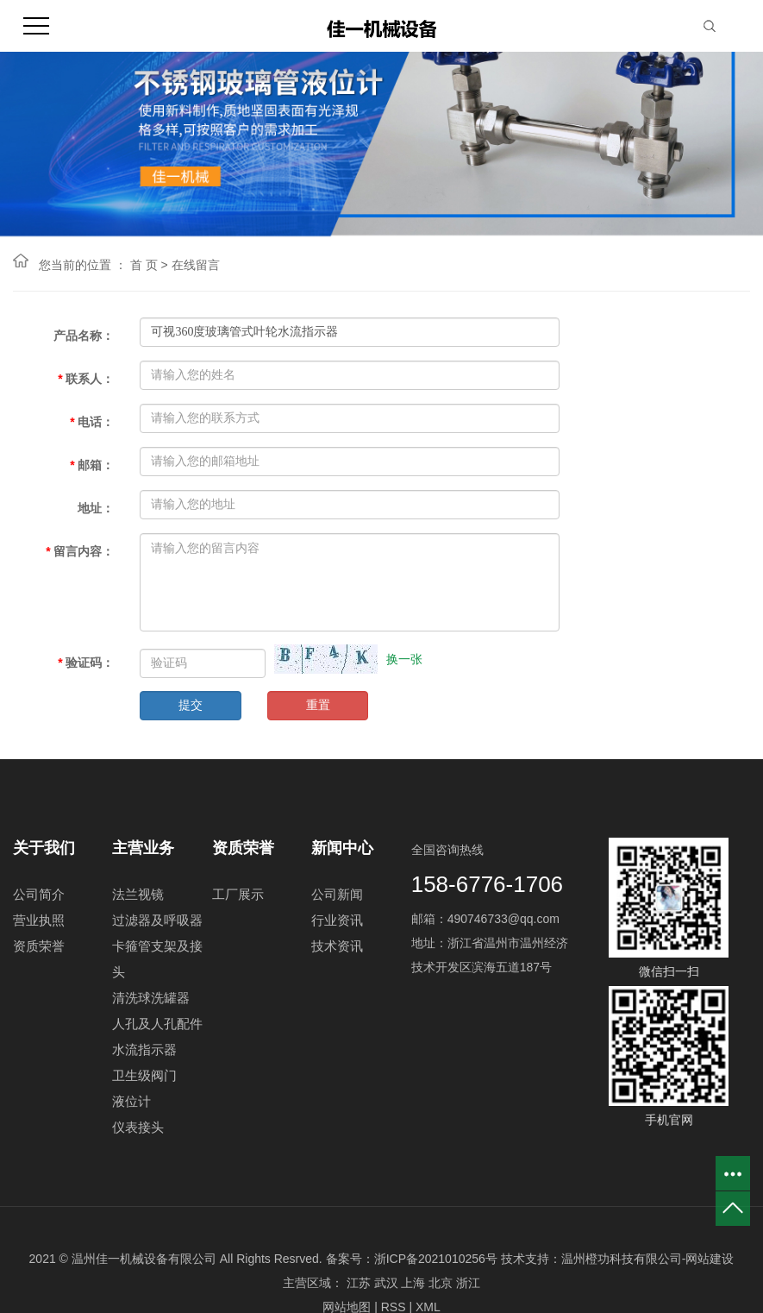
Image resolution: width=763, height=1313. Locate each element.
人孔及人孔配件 (157, 1023)
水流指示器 (144, 1049)
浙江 (468, 1283)
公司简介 (39, 894)
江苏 (359, 1283)
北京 (440, 1283)
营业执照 (39, 920)
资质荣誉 (39, 946)
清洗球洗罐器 (151, 997)
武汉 (386, 1283)
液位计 (131, 1101)
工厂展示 (238, 894)
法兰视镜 (138, 894)
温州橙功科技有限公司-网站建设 (648, 1259)
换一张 (404, 659)
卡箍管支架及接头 (157, 959)
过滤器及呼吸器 (157, 920)
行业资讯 (337, 920)
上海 (413, 1283)
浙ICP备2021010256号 (435, 1259)
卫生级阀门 (144, 1075)
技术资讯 (337, 946)
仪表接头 (138, 1127)
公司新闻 (337, 894)
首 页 (144, 265)
